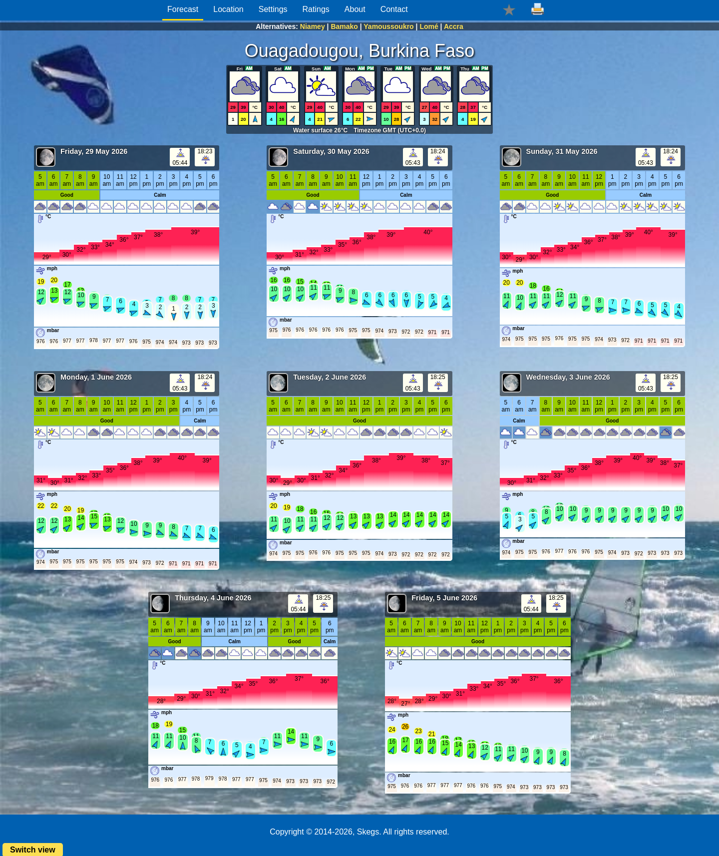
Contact (394, 9)
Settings (273, 9)
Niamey (312, 26)
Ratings (316, 9)
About (355, 9)
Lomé (428, 26)
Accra (453, 26)
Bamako (344, 26)
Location (228, 9)
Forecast (182, 9)
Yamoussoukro (388, 26)
